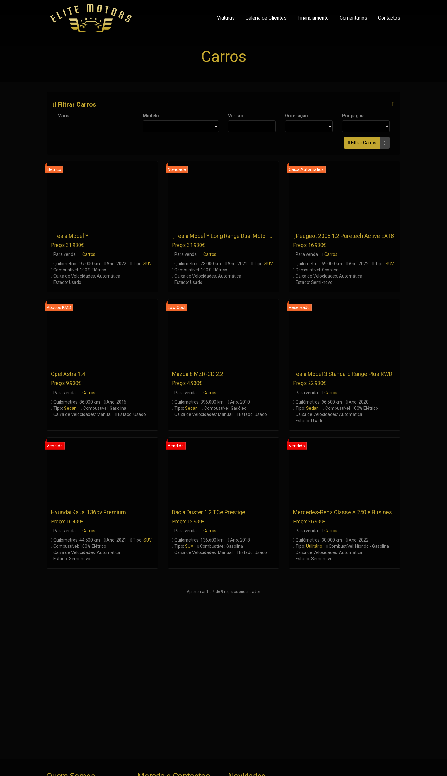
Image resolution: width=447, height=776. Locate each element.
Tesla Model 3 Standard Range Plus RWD (342, 374)
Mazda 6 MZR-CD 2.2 (197, 374)
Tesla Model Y (71, 236)
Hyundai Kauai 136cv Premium (88, 512)
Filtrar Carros (74, 104)
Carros (88, 254)
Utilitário (314, 546)
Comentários (353, 18)
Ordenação (296, 115)
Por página (353, 115)
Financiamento (313, 18)
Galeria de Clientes (266, 18)
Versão (235, 115)
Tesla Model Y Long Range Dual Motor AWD (227, 236)
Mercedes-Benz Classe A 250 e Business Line (350, 512)
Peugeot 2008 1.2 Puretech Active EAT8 (345, 236)
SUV (147, 263)
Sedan (70, 408)
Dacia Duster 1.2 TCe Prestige (208, 512)
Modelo (151, 115)
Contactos (389, 18)
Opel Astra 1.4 (68, 374)
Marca (64, 115)
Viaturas (226, 18)
